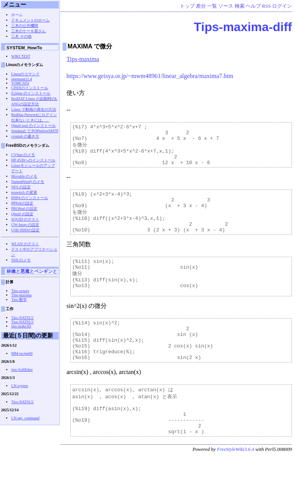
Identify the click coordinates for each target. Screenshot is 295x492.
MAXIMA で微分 (90, 46)
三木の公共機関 (24, 25)
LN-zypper (19, 386)
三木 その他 (21, 36)
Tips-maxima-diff (243, 27)
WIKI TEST (20, 56)
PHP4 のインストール (29, 198)
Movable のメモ (24, 176)
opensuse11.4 (21, 79)
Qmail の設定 (22, 214)
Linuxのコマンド (25, 74)
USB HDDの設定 (25, 230)
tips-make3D (21, 326)
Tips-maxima (82, 59)
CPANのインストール (29, 88)
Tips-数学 (19, 300)
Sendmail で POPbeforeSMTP (34, 131)
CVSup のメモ (23, 155)
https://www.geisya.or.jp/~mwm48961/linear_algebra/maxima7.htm (149, 76)
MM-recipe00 (22, 353)
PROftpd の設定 (24, 208)
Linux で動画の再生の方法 (33, 109)
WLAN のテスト (25, 244)
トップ (187, 6)
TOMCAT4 (20, 83)
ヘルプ (253, 6)
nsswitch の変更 (24, 192)
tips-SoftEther (22, 369)
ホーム (17, 15)
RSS (266, 6)
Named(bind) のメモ (27, 182)
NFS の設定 (21, 187)
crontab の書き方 (25, 136)
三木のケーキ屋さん (28, 31)
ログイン (282, 6)
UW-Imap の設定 (25, 225)
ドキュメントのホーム (30, 20)
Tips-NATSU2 (22, 318)
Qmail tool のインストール (33, 125)
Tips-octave (20, 291)
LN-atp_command (25, 418)
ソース (225, 6)
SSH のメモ (21, 260)
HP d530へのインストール (33, 160)
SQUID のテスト (25, 219)
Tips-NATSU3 (22, 322)
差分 (201, 6)
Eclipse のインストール (30, 93)
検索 (240, 6)
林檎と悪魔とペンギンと (32, 271)
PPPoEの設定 (22, 203)
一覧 (212, 6)
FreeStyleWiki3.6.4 (235, 486)
